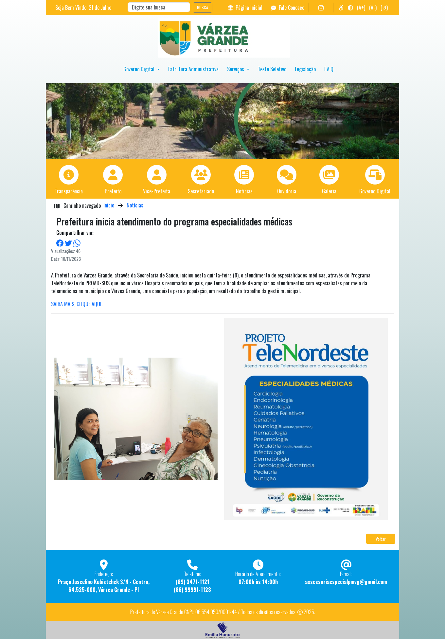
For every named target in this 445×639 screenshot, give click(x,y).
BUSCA (202, 7)
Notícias (135, 205)
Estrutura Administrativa (193, 69)
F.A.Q (328, 69)
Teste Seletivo (272, 69)
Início (108, 205)
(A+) (361, 7)
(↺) (384, 7)
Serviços (236, 69)
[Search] (159, 7)
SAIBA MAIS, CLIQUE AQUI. (76, 304)
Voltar (381, 538)
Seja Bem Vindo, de (83, 7)
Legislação (305, 69)
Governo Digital (139, 69)
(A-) (373, 7)
